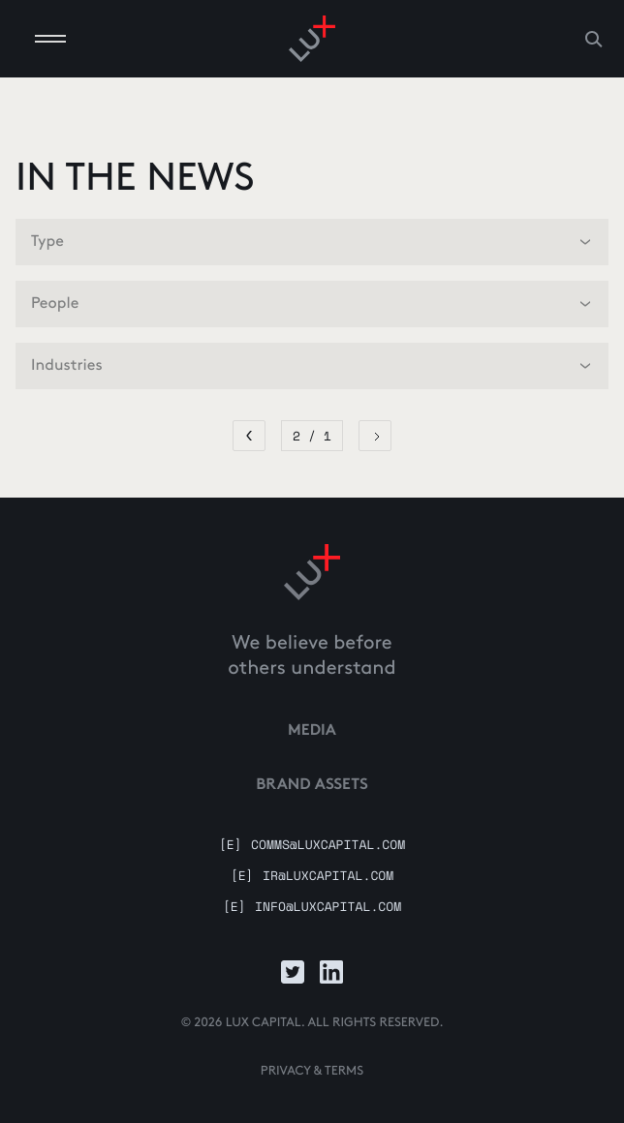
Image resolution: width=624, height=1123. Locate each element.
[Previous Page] (249, 435)
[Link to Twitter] (292, 972)
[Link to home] (312, 572)
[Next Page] (375, 435)
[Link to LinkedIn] (331, 972)
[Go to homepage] (312, 38)
